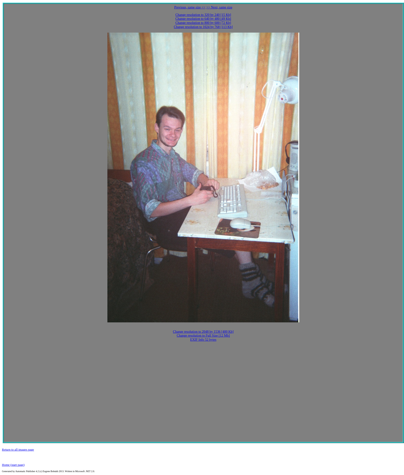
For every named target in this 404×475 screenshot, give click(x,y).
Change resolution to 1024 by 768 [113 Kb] (203, 27)
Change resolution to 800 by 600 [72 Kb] (203, 23)
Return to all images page (18, 449)
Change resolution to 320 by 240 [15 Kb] (203, 15)
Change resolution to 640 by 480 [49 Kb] (203, 19)
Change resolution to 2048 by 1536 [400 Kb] (203, 331)
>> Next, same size (219, 7)
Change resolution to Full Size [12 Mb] (203, 335)
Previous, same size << (189, 7)
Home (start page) (13, 465)
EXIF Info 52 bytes (203, 339)
